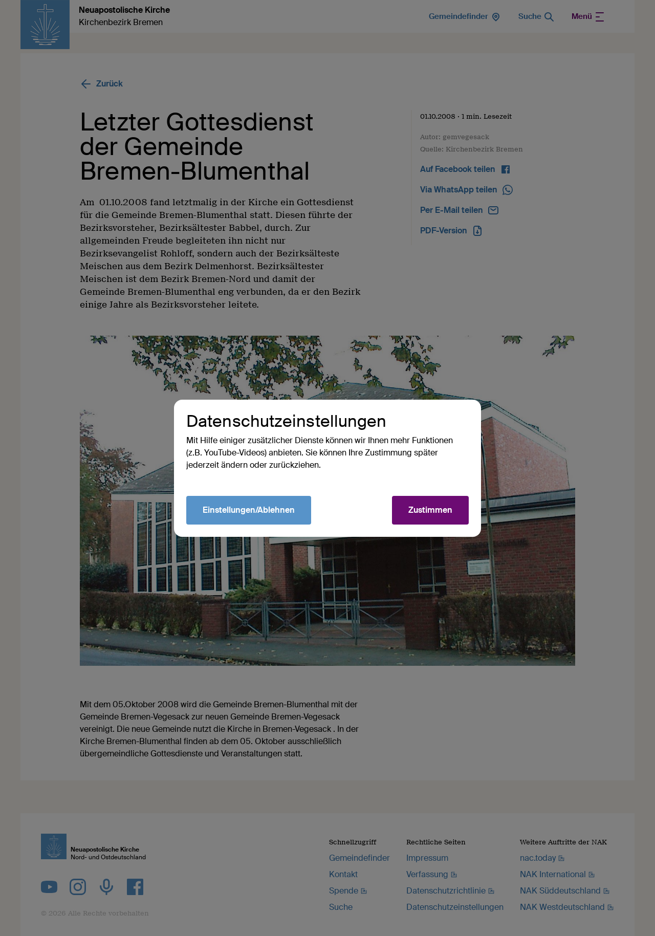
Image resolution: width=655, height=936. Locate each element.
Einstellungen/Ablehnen (249, 510)
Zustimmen (430, 510)
